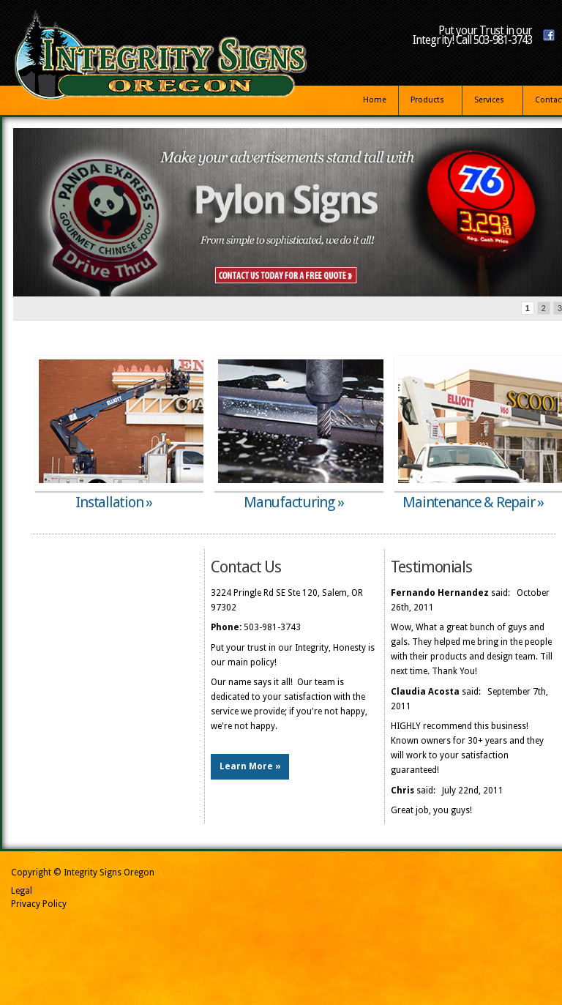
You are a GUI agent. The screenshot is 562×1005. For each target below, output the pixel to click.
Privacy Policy (39, 904)
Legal (21, 891)
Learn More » (250, 766)
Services (489, 102)
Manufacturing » (293, 502)
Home (374, 100)
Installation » (113, 502)
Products (427, 102)
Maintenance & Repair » (473, 502)
